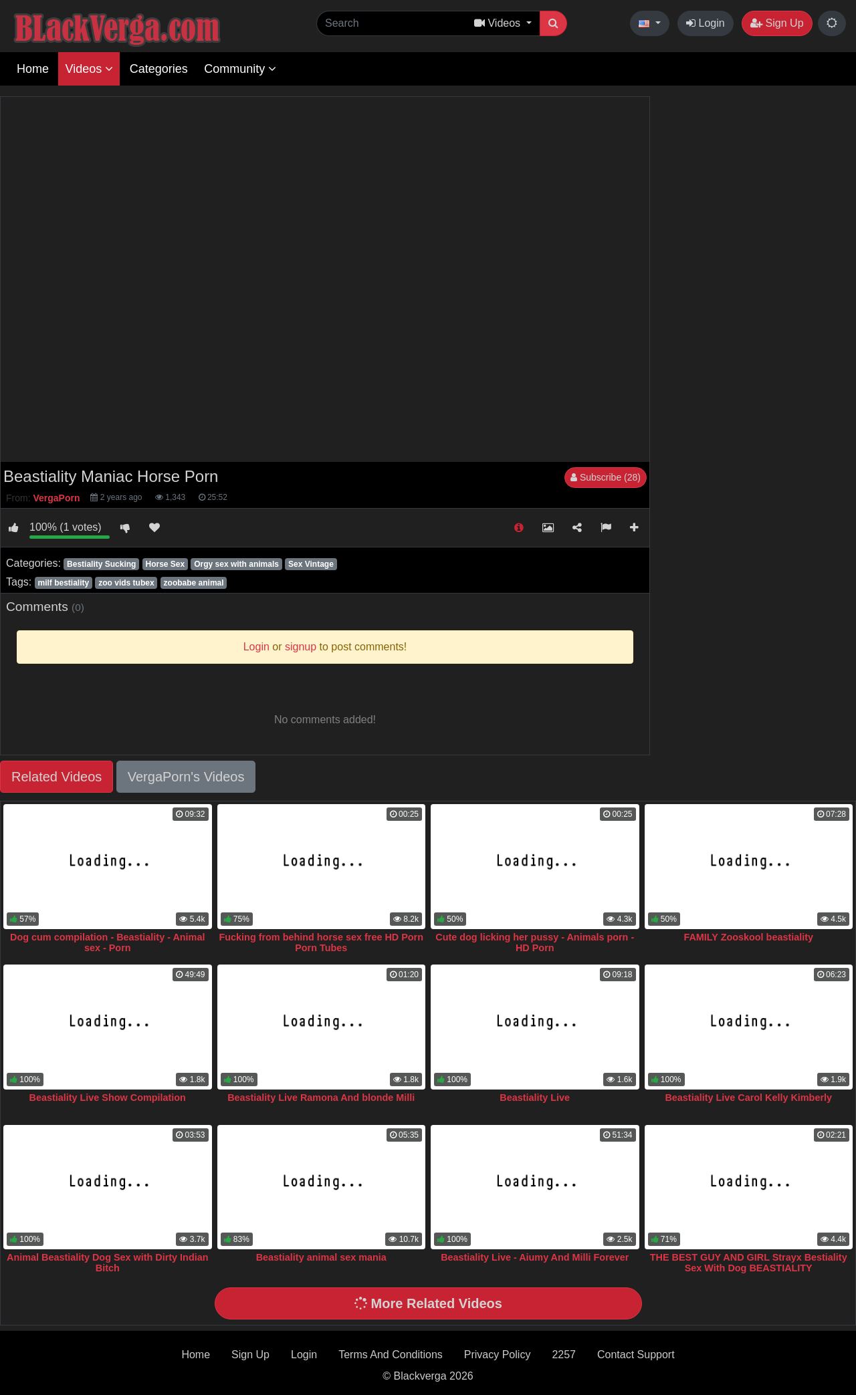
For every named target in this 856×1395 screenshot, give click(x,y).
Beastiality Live (535, 1097)
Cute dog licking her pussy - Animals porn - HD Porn (534, 942)
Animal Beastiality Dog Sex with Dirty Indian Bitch (107, 1262)
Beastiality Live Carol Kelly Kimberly (748, 1097)
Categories (159, 69)
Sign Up (776, 23)
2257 (564, 1354)
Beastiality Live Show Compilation (107, 1097)
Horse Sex (165, 564)
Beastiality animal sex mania (321, 1257)
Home (33, 69)
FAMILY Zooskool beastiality (748, 937)
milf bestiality (63, 583)
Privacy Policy (497, 1354)
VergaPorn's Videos (186, 776)
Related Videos (56, 776)
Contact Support (636, 1354)
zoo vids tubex (126, 583)
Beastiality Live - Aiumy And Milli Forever (535, 1257)
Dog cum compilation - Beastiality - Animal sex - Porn (107, 942)
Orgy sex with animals (236, 564)
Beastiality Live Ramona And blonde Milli (321, 1097)
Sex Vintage (311, 564)
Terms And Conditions (390, 1354)
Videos (89, 69)
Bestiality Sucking (101, 564)
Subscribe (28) (605, 477)
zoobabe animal (194, 583)
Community (240, 69)
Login (705, 23)
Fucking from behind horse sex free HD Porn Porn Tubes (321, 942)
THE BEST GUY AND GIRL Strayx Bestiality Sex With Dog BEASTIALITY (748, 1262)
